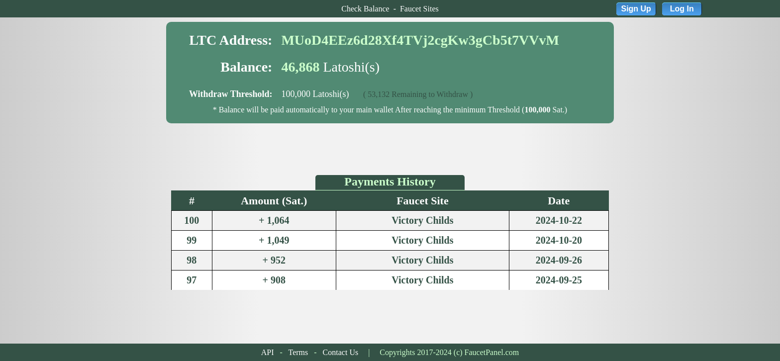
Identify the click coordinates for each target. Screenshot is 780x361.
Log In (682, 8)
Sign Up (636, 8)
